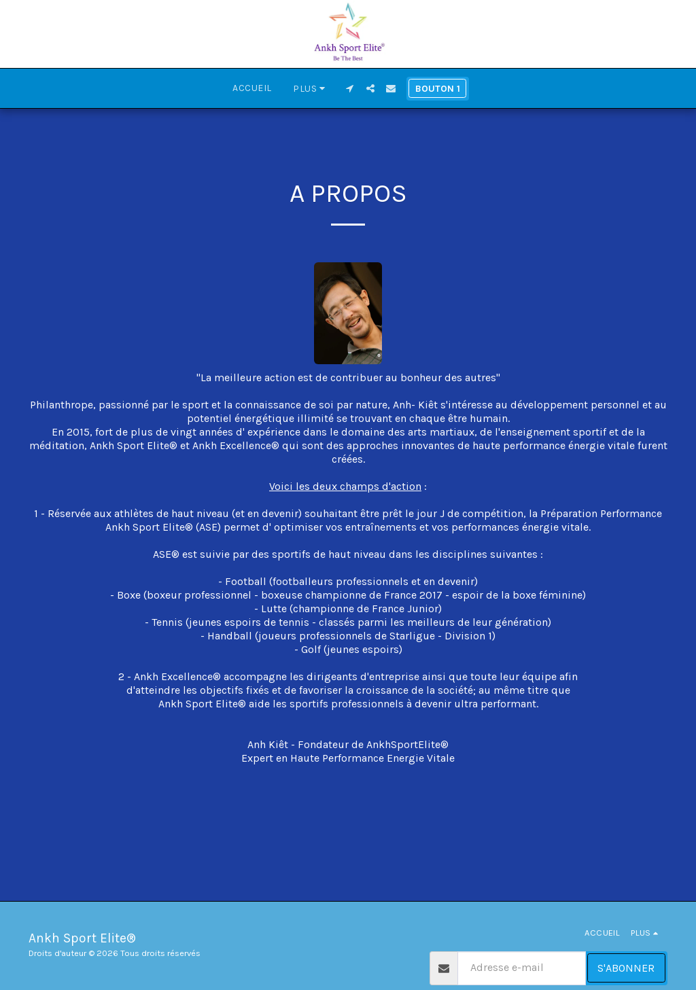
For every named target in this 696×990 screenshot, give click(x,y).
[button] (350, 88)
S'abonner (626, 967)
